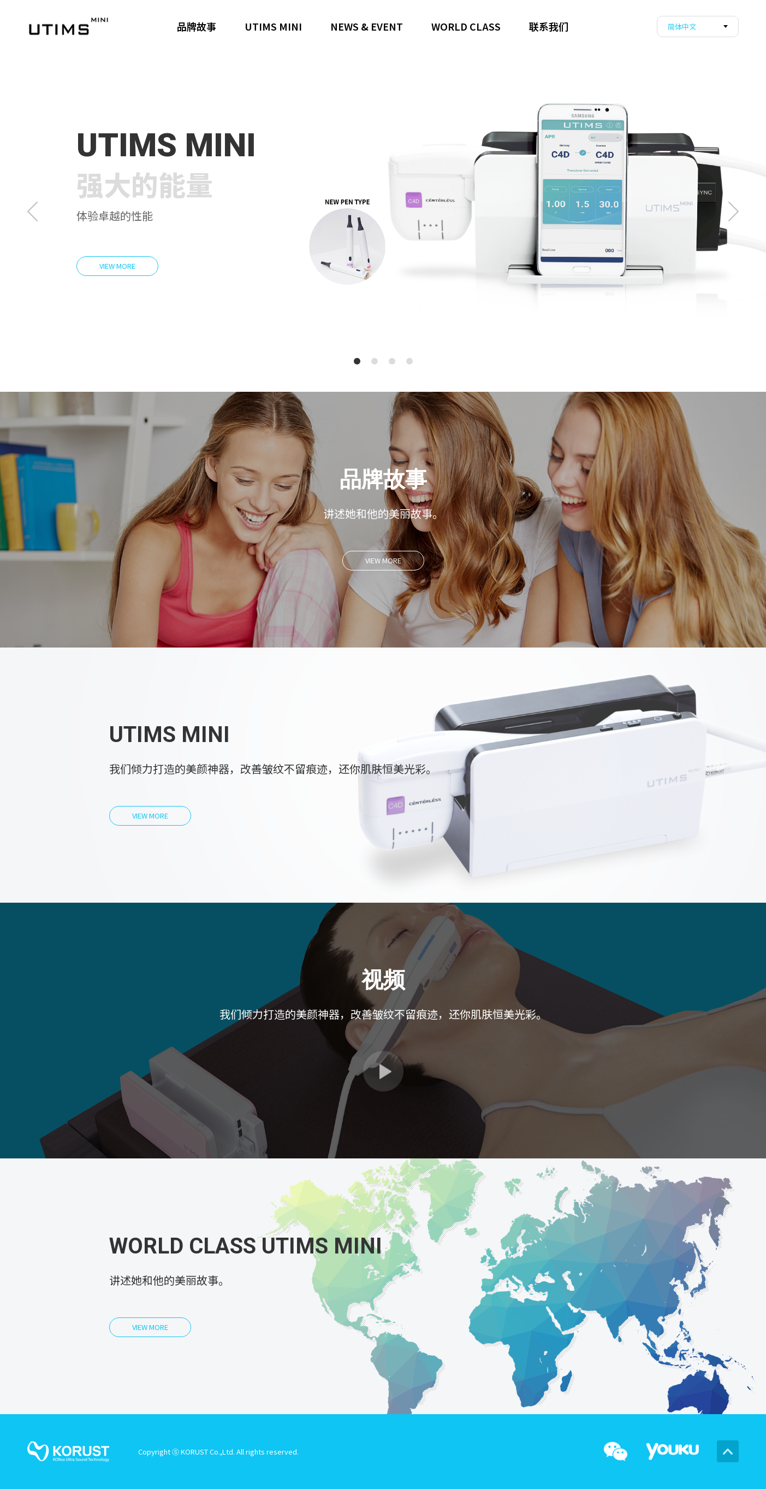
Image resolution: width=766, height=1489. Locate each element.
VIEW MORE (117, 266)
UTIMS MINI (273, 26)
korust (68, 1451)
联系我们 (548, 26)
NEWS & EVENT (366, 26)
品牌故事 (196, 26)
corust (68, 26)
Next (733, 211)
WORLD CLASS (466, 26)
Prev (32, 211)
